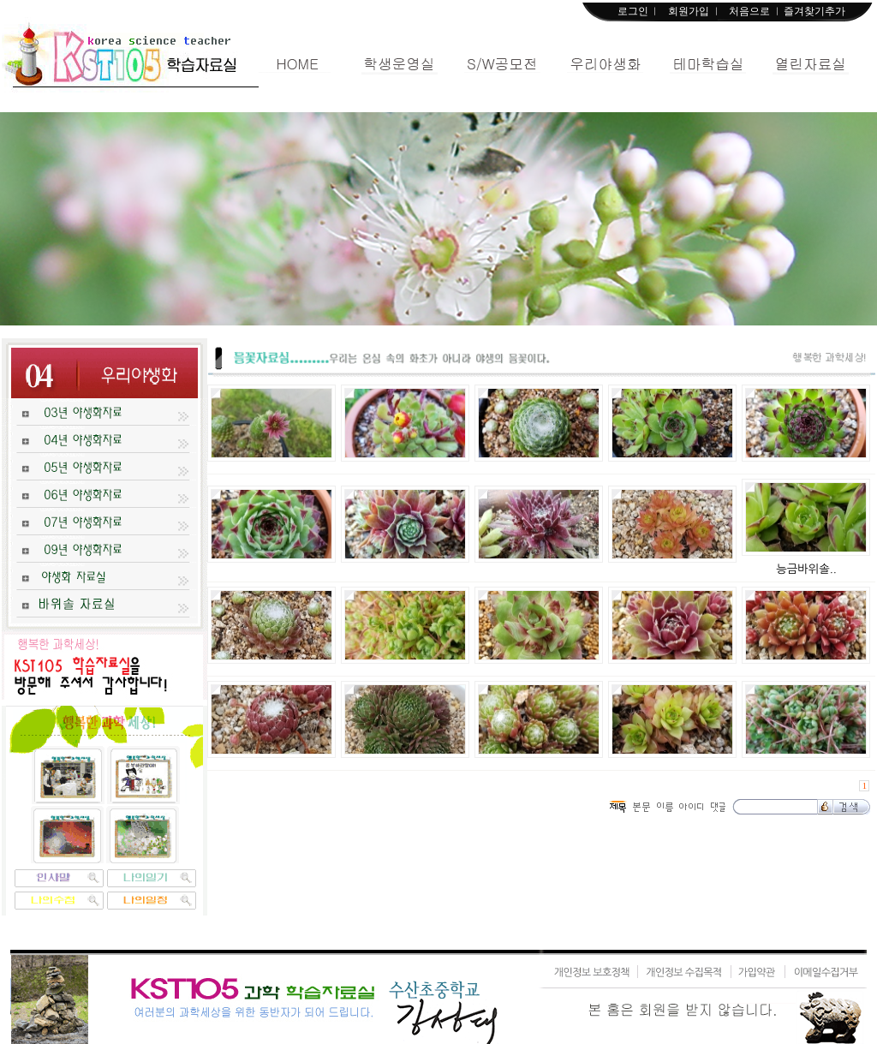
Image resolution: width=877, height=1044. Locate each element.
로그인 (632, 11)
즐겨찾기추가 (814, 11)
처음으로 (749, 11)
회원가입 (688, 11)
